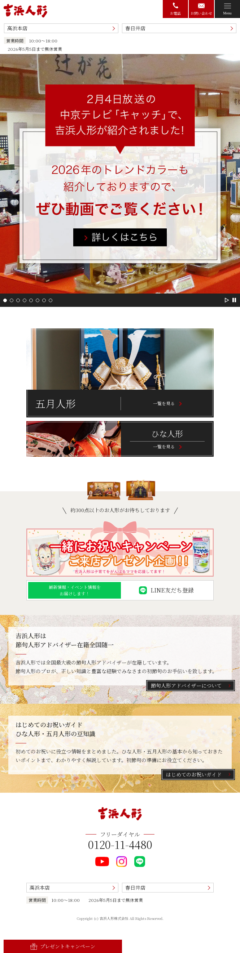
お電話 (175, 9)
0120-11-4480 (120, 844)
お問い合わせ (201, 9)
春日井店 (135, 28)
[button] (5, 300)
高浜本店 (17, 28)
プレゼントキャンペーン (62, 946)
